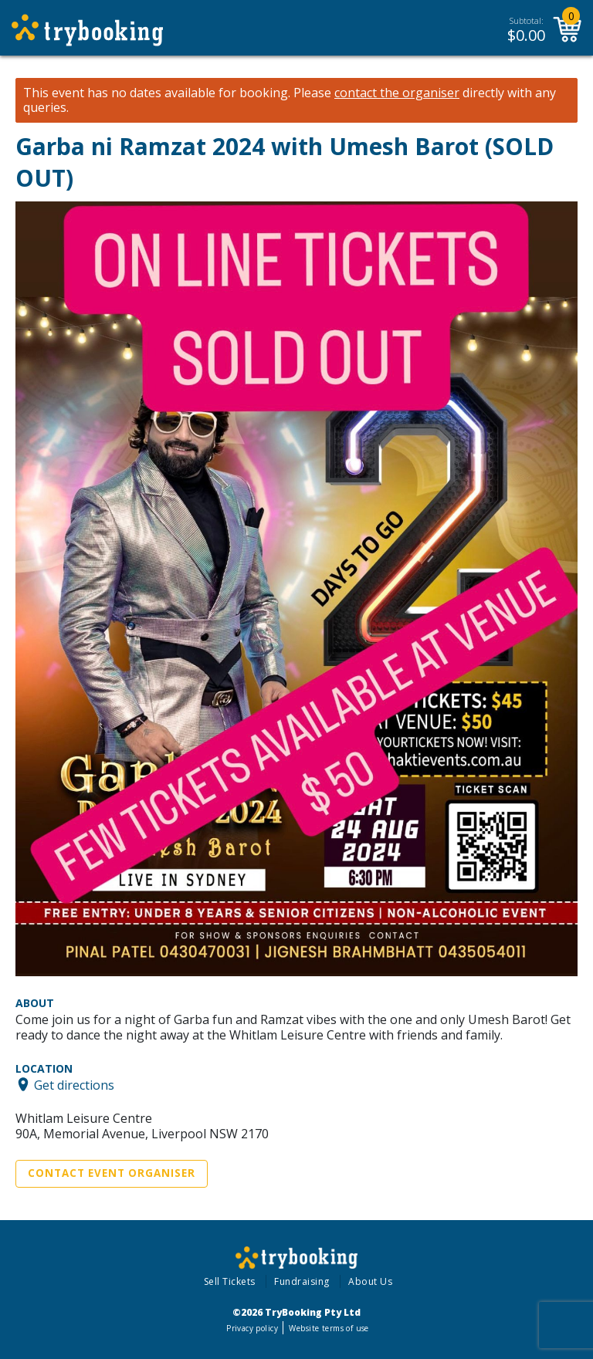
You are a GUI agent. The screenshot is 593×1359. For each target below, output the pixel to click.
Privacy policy (252, 1328)
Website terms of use (328, 1328)
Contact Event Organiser (111, 1173)
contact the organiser (396, 93)
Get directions (74, 1084)
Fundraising (302, 1281)
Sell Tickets (230, 1281)
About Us (370, 1281)
